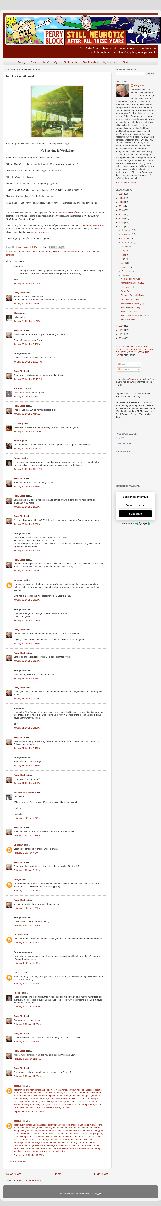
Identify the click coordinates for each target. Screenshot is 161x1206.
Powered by (135, 523)
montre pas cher (86, 1104)
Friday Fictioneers (64, 212)
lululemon (65, 1098)
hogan (98, 1104)
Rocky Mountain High (131, 307)
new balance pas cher (75, 1101)
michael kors (54, 1098)
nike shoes (46, 1148)
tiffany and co (54, 1139)
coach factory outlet (89, 1131)
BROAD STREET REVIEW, (129, 349)
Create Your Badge (123, 443)
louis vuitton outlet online (81, 1148)
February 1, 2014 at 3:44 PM (27, 890)
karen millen (19, 1107)
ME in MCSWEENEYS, (127, 346)
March (124, 267)
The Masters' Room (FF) (132, 303)
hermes (43, 1098)
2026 (121, 194)
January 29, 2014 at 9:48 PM (27, 344)
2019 (121, 206)
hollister (80, 1090)
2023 (121, 202)
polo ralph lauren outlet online (45, 1133)
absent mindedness (23, 251)
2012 (121, 330)
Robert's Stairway (129, 311)
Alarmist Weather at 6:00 (132, 283)
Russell (17, 458)
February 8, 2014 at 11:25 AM (27, 1024)
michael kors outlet (92, 1136)
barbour (72, 1090)
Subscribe (135, 513)
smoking (10, 255)
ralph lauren (53, 1096)
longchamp (40, 1090)
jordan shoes (82, 1142)
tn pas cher (75, 1096)
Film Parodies (90, 62)
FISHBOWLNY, (123, 352)
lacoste (88, 1090)
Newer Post (13, 1174)
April (123, 263)
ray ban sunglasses (58, 1128)
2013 (121, 326)
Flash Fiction (39, 251)
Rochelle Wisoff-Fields (25, 792)
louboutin (97, 1090)
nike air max (61, 1090)
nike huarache (40, 1096)
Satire (34, 62)
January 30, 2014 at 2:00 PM (27, 524)
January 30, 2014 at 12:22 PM (28, 469)
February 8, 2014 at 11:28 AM (27, 1076)
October (125, 238)
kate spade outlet (60, 1148)
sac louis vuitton (40, 1093)
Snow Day (126, 291)
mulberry (25, 1104)
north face (18, 1093)
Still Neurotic (70, 62)
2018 (121, 210)
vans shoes (58, 1101)
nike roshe (54, 1093)
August (125, 247)
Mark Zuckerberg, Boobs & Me (135, 316)
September (126, 242)
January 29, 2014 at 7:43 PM (27, 304)
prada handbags (46, 1131)
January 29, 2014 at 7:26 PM (27, 283)
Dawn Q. (18, 972)
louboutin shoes (65, 1136)
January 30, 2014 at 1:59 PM (27, 507)
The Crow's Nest (129, 320)
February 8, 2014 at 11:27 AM (27, 1059)
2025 (121, 198)
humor (67, 251)
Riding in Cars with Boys (132, 295)
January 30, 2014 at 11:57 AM (28, 449)
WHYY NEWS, (138, 352)
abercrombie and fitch (24, 1090)
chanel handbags (32, 1142)
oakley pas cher (62, 1107)
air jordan (64, 1096)
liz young (18, 441)
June (124, 255)
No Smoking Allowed (130, 279)
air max (29, 1107)
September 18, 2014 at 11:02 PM (29, 1155)
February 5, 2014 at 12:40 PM (28, 1007)
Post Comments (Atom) (30, 1180)
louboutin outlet (33, 1148)
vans (32, 1104)
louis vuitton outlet (56, 1125)
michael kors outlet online (67, 1131)
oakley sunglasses (34, 1151)
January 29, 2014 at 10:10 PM (28, 379)
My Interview (110, 62)
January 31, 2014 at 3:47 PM (27, 748)
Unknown (18, 580)
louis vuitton (95, 1093)
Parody (22, 62)
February (126, 271)
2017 (121, 214)
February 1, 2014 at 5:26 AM (27, 818)
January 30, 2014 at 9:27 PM (27, 643)
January (125, 275)
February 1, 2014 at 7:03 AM (27, 835)
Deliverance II (127, 287)
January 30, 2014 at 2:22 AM (27, 396)
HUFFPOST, (144, 346)
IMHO (46, 62)
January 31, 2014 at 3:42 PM (27, 728)
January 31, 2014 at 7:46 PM (27, 783)
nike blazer (52, 1104)
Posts (121, 364)
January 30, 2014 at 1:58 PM (27, 486)
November (126, 234)
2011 (121, 334)
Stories (127, 62)
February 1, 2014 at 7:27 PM (27, 908)
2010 (121, 338)
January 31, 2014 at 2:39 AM (27, 678)
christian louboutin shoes (89, 1128)
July (123, 251)
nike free (51, 1090)
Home (9, 62)
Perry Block (19, 293)
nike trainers (82, 1093)
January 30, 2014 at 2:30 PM (27, 571)
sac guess (86, 1096)
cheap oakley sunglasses (25, 1131)
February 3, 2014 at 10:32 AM (27, 943)
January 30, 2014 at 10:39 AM (28, 431)
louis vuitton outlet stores (55, 1151)
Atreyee (17, 880)
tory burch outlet (48, 1142)
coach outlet (19, 1125)
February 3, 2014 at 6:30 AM (27, 925)
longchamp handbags (36, 1125)
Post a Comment (18, 1161)
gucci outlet (42, 1128)
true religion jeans (94, 1133)
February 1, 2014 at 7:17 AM (27, 853)
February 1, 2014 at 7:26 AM (27, 870)
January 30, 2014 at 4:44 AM (27, 414)
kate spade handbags (45, 1145)
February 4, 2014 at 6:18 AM (27, 963)
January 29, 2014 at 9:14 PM (27, 321)
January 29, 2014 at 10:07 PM (28, 362)
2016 (121, 218)
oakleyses (19, 1086)
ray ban (62, 1104)
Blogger (97, 1193)
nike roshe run (78, 1098)
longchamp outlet (28, 1128)
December (126, 230)
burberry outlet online (24, 1139)
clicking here (43, 232)
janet (16, 266)
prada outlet (83, 1125)
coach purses (41, 1139)
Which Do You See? (130, 299)
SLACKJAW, (148, 349)
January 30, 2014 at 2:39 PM (27, 600)
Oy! (56, 62)
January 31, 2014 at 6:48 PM (27, 765)
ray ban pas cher (68, 1093)
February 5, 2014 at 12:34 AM (27, 983)
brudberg (18, 423)
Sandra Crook (21, 388)
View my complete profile (127, 182)
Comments (124, 369)
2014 (121, 226)
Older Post (101, 1174)
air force (28, 1093)
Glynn (17, 313)
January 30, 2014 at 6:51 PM (27, 620)
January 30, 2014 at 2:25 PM (27, 550)
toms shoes (71, 1125)
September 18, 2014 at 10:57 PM (29, 1111)
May (123, 259)
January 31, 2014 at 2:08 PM (27, 699)
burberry (24, 1098)
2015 (121, 222)
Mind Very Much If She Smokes (86, 251)
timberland (34, 1098)
